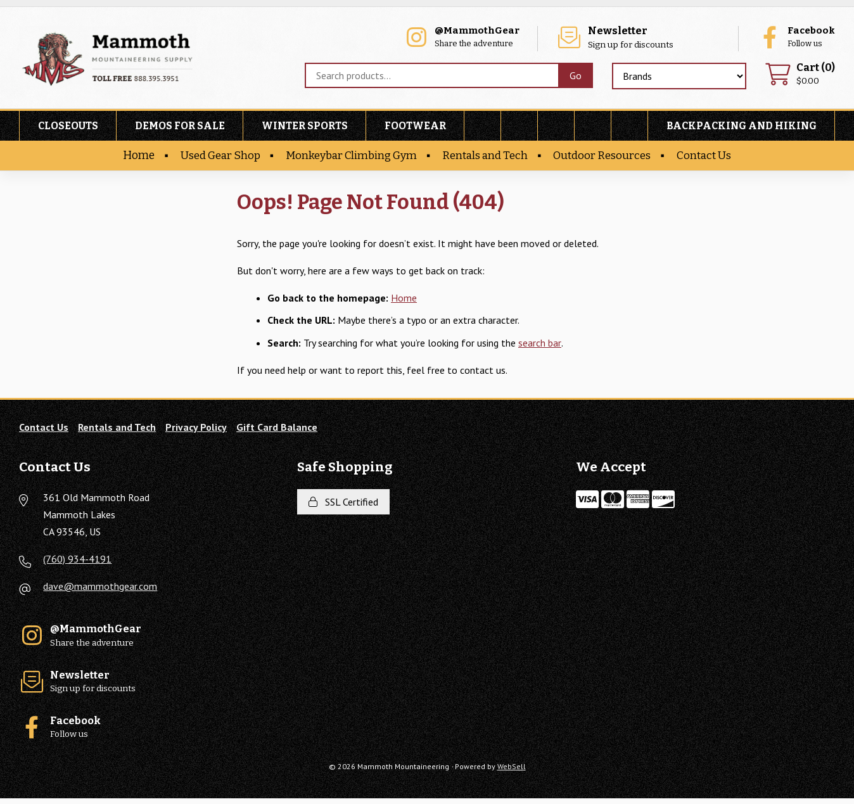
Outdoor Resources (605, 157)
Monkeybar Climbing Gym (350, 157)
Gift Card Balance (276, 429)
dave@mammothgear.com (100, 588)
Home (134, 157)
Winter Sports (305, 128)
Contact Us (708, 157)
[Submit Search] (575, 76)
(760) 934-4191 (77, 560)
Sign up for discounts (654, 38)
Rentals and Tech (487, 157)
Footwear (415, 128)
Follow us (794, 38)
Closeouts (68, 128)
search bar (539, 344)
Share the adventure (493, 38)
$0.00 (799, 75)
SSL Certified (343, 503)
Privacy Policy (196, 429)
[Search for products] (431, 76)
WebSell (511, 772)
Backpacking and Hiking (741, 128)
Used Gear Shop (216, 157)
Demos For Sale (180, 128)
